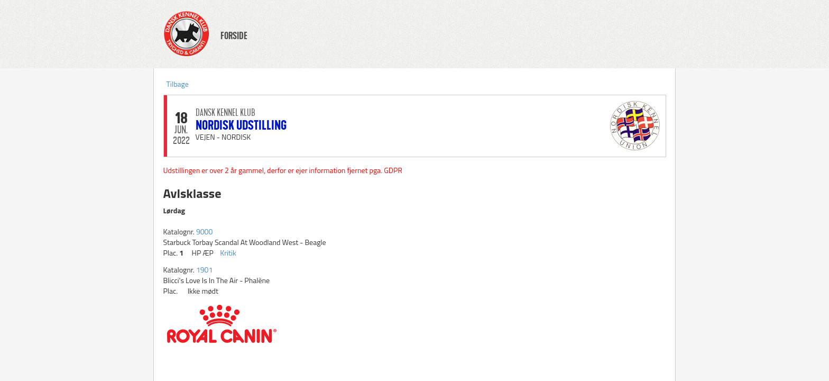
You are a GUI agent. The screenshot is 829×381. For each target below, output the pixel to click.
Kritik (228, 252)
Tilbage (178, 83)
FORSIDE (233, 36)
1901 (204, 269)
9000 (204, 231)
